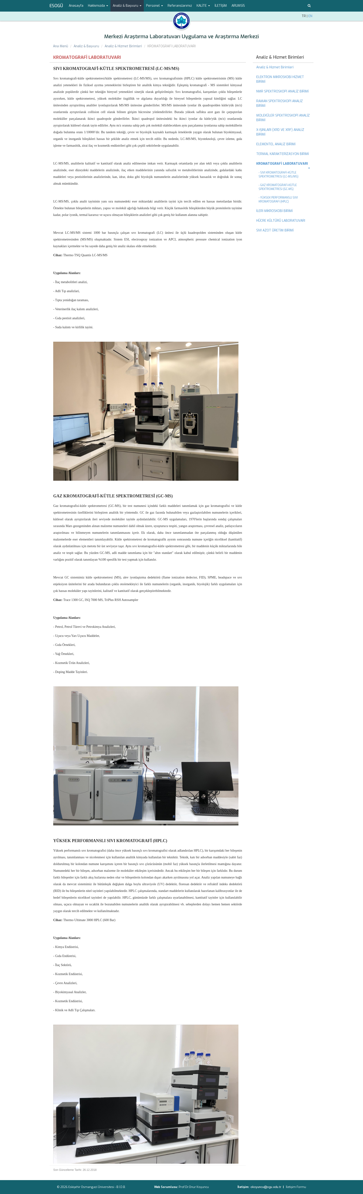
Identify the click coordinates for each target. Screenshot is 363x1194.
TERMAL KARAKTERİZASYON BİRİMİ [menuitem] (282, 154)
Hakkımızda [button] (98, 5)
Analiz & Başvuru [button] (127, 5)
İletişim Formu (296, 1187)
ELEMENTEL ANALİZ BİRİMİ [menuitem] (275, 144)
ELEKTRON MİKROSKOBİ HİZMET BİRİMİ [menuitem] (280, 79)
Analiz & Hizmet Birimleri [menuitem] (280, 57)
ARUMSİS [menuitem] (238, 5)
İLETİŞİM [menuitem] (221, 5)
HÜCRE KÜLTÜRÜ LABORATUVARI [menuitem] (280, 220)
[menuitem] (283, 163)
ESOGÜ (56, 6)
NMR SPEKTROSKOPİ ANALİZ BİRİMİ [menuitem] (282, 91)
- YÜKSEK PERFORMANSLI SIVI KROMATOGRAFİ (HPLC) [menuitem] (278, 199)
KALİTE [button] (203, 5)
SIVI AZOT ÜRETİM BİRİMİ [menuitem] (275, 230)
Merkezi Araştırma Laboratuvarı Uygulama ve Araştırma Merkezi (181, 36)
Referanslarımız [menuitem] (180, 5)
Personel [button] (154, 5)
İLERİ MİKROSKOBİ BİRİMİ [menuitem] (274, 211)
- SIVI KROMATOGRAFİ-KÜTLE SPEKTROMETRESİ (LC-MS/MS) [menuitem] (278, 174)
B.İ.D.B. (121, 1187)
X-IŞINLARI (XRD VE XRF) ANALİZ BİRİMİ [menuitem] (280, 132)
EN (310, 16)
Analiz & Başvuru (86, 46)
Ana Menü (60, 46)
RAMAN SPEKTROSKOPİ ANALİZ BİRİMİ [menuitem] (279, 103)
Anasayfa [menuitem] (76, 5)
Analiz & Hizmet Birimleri (123, 46)
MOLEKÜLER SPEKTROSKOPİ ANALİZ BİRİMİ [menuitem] (283, 117)
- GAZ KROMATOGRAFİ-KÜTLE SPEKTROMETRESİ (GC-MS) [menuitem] (278, 187)
